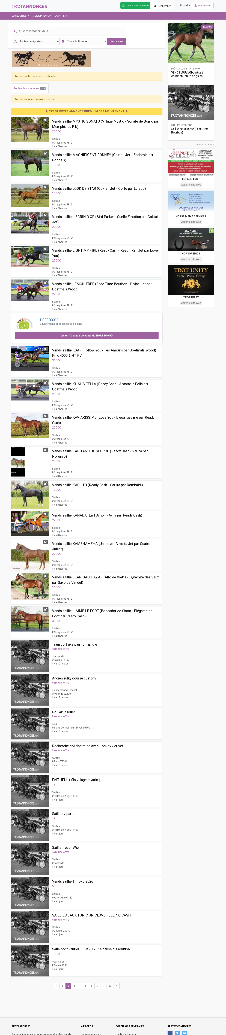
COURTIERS (61, 15)
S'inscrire (184, 5)
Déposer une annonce (135, 5)
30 (110, 985)
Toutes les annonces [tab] (30, 88)
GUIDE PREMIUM (42, 15)
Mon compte (202, 5)
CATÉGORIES (19, 15)
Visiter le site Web (191, 184)
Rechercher (162, 6)
